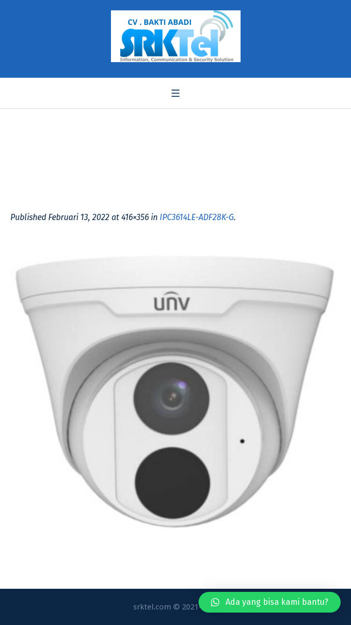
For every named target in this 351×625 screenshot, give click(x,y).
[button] (270, 602)
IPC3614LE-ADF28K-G (197, 217)
